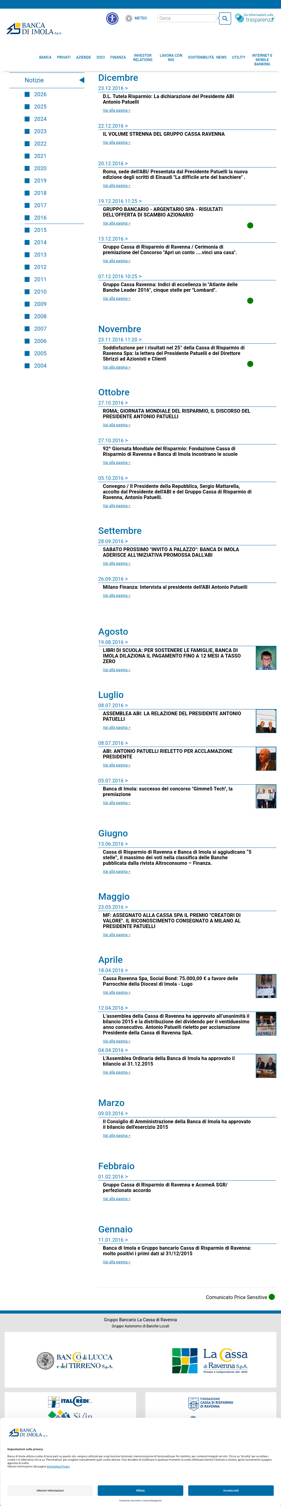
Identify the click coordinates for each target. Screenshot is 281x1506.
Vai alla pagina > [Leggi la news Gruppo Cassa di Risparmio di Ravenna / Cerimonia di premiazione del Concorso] (116, 261)
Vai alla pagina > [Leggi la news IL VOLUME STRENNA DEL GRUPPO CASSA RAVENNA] (116, 142)
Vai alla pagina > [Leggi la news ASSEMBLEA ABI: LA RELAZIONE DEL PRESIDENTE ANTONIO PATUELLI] (116, 727)
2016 (40, 217)
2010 (40, 291)
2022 (40, 143)
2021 (40, 156)
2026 (40, 94)
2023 (40, 131)
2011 (40, 279)
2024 (40, 119)
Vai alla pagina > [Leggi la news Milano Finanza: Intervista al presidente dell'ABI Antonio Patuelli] (116, 595)
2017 (40, 205)
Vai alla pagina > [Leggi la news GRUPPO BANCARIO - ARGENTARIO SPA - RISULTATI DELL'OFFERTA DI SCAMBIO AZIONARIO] (116, 223)
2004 (40, 365)
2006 (40, 341)
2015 (40, 230)
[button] (112, 18)
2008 (40, 316)
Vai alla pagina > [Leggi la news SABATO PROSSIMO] (116, 563)
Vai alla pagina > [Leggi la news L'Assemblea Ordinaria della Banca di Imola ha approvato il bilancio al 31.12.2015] (116, 1072)
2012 (40, 267)
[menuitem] (45, 57)
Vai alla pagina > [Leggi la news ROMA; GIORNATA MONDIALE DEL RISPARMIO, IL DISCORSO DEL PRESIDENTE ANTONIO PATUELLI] (116, 425)
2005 (40, 353)
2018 (40, 193)
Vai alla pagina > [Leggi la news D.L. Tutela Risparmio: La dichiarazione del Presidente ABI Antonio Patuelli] (116, 110)
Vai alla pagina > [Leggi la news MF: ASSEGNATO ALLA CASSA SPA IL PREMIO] (116, 935)
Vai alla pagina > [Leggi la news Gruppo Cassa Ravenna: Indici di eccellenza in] (116, 298)
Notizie (34, 80)
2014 (40, 242)
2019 (40, 180)
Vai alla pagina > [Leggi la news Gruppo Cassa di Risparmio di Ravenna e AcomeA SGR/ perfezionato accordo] (116, 1199)
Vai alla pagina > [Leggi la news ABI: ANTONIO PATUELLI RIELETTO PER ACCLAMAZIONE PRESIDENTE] (116, 765)
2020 (40, 168)
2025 (40, 106)
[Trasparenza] (255, 18)
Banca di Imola (34, 29)
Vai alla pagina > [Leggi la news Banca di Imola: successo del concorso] (116, 803)
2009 (40, 304)
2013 (40, 254)
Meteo (140, 18)
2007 (40, 328)
